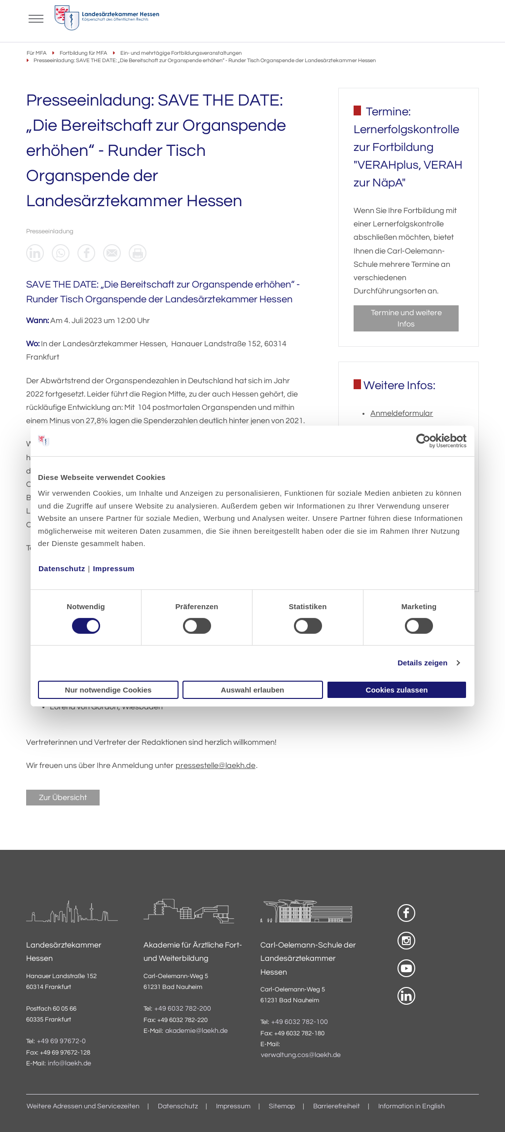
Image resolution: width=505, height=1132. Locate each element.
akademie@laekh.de (196, 1030)
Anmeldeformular (401, 413)
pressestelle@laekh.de (215, 765)
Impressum (114, 568)
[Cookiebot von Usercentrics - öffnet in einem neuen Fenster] (424, 440)
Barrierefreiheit (336, 1106)
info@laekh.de (69, 1063)
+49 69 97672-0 (61, 1041)
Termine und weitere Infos (406, 318)
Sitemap (282, 1106)
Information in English (411, 1106)
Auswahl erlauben (252, 690)
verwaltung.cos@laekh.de (301, 1055)
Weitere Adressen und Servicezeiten (83, 1106)
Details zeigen (422, 662)
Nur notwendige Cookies (108, 690)
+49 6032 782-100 (299, 1022)
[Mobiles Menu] (36, 18)
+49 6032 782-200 (182, 1008)
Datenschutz (61, 568)
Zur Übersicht (63, 798)
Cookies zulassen (397, 690)
